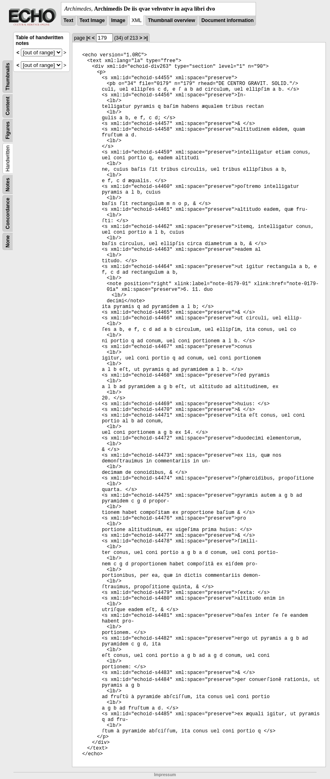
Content (8, 106)
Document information (227, 20)
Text (68, 20)
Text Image (92, 20)
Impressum (165, 774)
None (8, 241)
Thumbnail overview (171, 20)
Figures (8, 130)
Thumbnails (8, 76)
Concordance (8, 213)
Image (118, 20)
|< (88, 38)
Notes (8, 184)
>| (146, 38)
